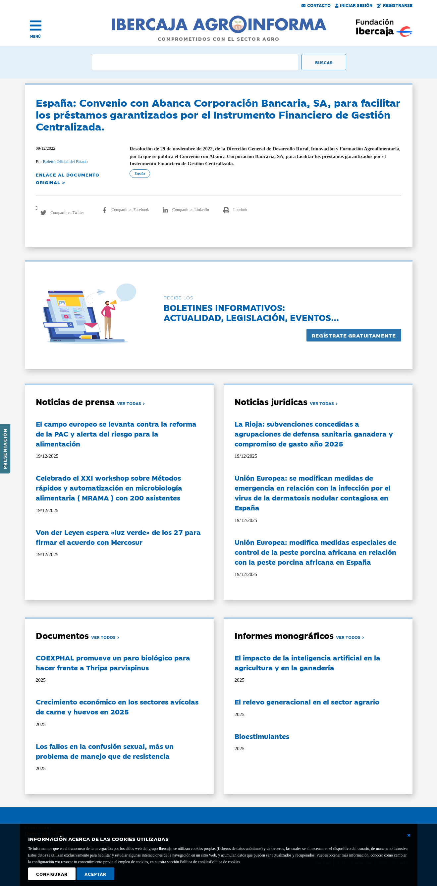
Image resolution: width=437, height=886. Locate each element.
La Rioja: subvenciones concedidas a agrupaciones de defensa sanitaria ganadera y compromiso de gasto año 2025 (314, 433)
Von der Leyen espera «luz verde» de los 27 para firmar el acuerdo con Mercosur (118, 537)
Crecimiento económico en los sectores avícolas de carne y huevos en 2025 (117, 706)
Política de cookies (225, 862)
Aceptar (95, 874)
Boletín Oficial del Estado (65, 161)
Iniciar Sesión (354, 5)
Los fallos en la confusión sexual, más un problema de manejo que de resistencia (105, 751)
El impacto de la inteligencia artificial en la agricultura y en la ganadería (307, 662)
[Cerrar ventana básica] (409, 835)
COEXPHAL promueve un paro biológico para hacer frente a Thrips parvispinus (113, 662)
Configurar (52, 874)
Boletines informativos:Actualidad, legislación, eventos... (251, 312)
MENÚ (35, 36)
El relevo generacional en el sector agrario (307, 701)
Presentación (4, 449)
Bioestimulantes (262, 736)
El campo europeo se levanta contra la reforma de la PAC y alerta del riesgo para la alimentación (116, 433)
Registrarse (394, 5)
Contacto (316, 5)
